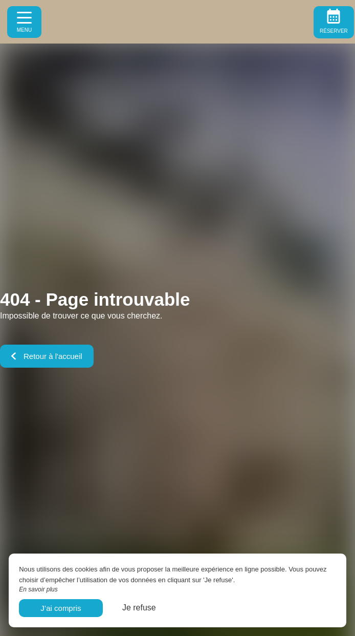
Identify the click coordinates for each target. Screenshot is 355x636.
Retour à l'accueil (46, 356)
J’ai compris (60, 608)
